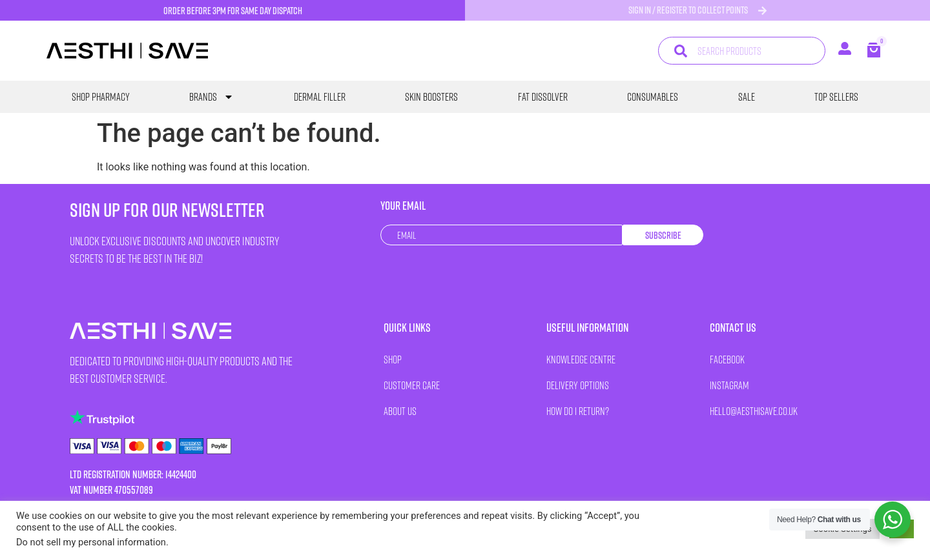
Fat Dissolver (543, 96)
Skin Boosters (431, 96)
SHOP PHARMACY (101, 96)
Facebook (727, 359)
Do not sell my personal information (91, 542)
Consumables (652, 96)
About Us (400, 411)
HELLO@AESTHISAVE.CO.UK (754, 411)
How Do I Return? (577, 411)
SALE (746, 96)
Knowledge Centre (580, 359)
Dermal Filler (320, 96)
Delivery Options (577, 385)
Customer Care (412, 385)
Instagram (729, 385)
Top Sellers (836, 96)
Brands (211, 96)
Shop (393, 359)
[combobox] (741, 51)
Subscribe (663, 235)
